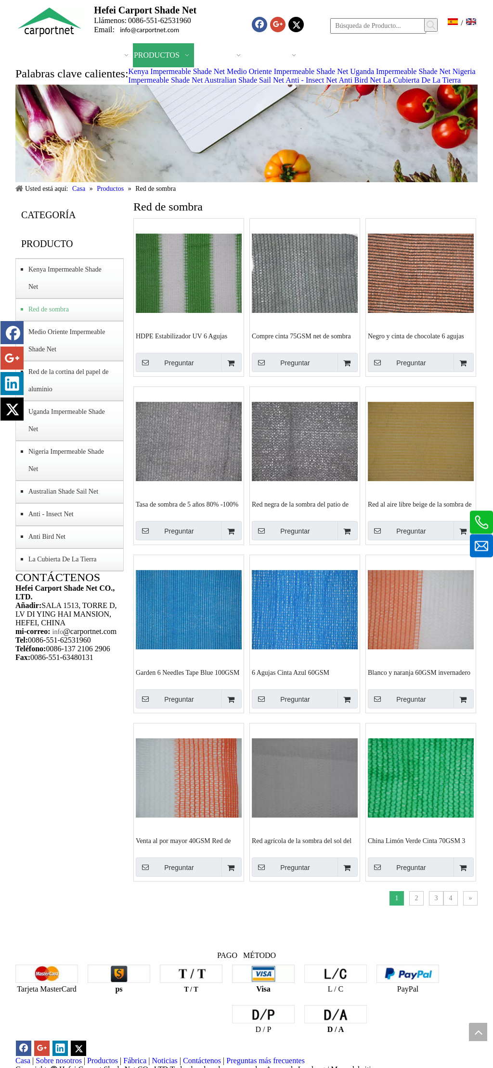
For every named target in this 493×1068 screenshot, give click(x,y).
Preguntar (165, 362)
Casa (22, 1060)
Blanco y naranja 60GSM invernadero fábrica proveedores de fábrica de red (419, 673)
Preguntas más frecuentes (265, 1060)
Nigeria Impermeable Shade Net (66, 460)
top (478, 1032)
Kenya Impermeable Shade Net (177, 71)
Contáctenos (202, 1060)
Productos (102, 1060)
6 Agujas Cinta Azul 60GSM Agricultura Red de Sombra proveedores (290, 673)
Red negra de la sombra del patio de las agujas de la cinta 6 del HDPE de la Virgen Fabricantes (304, 505)
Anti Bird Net (359, 80)
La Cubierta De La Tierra (422, 80)
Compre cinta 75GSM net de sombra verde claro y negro (301, 336)
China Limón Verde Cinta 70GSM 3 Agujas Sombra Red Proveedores (416, 841)
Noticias (164, 1060)
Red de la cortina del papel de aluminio (68, 380)
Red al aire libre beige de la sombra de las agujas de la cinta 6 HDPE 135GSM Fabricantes (419, 505)
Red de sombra (48, 309)
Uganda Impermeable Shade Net (400, 71)
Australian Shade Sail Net (244, 80)
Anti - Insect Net (311, 80)
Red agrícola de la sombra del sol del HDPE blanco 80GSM (301, 841)
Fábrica (134, 1060)
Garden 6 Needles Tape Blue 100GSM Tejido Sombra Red (187, 673)
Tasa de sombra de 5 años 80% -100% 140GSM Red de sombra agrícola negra (187, 505)
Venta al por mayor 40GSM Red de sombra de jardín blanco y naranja (183, 841)
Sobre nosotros (59, 1060)
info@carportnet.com (149, 30)
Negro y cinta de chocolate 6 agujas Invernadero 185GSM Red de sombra (418, 336)
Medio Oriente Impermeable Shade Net (287, 71)
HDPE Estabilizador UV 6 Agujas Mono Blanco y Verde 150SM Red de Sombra (186, 336)
